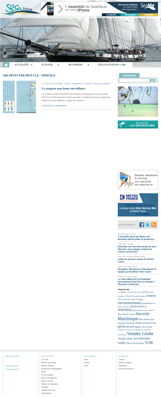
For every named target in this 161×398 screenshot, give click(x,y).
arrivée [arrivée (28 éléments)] (145, 292)
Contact (122, 359)
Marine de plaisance (49, 378)
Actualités (22, 65)
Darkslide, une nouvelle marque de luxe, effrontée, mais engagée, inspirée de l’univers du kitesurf (137, 249)
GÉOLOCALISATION (112, 65)
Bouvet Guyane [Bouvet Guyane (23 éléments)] (132, 296)
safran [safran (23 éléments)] (144, 327)
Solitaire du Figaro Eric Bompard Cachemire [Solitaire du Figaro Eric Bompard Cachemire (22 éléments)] (134, 330)
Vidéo (86, 365)
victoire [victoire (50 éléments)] (144, 338)
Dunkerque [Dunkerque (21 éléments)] (127, 299)
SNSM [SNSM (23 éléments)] (149, 327)
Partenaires (123, 365)
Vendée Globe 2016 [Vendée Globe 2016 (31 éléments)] (128, 338)
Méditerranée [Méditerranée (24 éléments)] (148, 319)
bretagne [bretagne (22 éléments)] (142, 296)
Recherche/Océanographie (51, 369)
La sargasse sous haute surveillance (63, 88)
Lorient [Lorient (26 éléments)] (132, 314)
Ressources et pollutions (102, 83)
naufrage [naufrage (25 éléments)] (121, 323)
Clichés (87, 362)
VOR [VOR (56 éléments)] (149, 342)
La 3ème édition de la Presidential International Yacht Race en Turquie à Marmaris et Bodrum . (136, 281)
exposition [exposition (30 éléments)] (146, 303)
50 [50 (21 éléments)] (119, 292)
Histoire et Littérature (49, 384)
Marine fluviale (47, 381)
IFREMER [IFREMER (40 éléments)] (124, 310)
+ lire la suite (47, 105)
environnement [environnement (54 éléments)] (129, 303)
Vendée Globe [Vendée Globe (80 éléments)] (140, 333)
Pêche (43, 372)
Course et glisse (47, 375)
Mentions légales (125, 362)
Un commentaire (59, 105)
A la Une (44, 359)
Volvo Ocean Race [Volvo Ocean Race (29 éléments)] (135, 343)
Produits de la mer (48, 390)
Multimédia (75, 65)
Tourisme (45, 387)
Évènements (12, 369)
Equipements (46, 393)
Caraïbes (67, 83)
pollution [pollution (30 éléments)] (147, 322)
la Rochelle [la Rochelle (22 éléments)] (148, 310)
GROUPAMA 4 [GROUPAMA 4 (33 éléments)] (138, 306)
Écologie (47, 65)
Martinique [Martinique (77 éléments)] (128, 318)
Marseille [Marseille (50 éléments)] (143, 314)
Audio (86, 359)
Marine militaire (47, 365)
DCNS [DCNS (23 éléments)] (120, 299)
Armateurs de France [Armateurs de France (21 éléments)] (134, 292)
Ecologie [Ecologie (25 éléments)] (139, 299)
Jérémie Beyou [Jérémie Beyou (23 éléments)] (137, 310)
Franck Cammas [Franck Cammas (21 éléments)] (123, 307)
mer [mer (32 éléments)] (141, 319)
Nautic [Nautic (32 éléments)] (138, 322)
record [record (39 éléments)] (130, 326)
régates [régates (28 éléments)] (137, 326)
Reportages (12, 366)
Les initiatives (87, 83)
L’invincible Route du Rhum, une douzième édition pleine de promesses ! (136, 237)
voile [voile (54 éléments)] (122, 343)
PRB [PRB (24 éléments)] (154, 323)
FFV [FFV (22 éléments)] (154, 303)
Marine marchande (48, 362)
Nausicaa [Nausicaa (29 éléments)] (130, 322)
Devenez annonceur (126, 369)
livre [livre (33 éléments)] (125, 314)
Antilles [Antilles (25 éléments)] (123, 292)
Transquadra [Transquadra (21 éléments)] (122, 334)
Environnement (77, 83)
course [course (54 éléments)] (151, 295)
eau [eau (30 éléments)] (133, 299)
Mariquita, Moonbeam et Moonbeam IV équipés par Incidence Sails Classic (137, 270)
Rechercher (12, 356)
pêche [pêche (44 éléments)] (122, 326)
